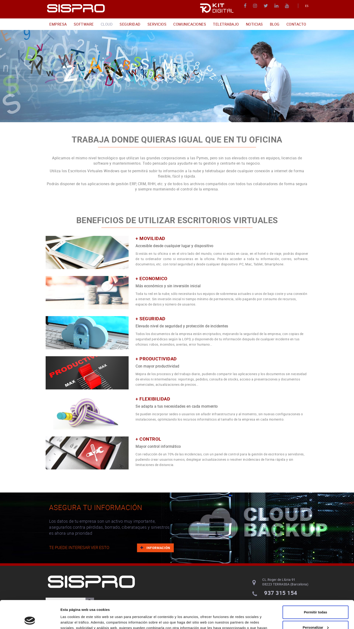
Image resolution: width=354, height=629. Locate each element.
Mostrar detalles (73, 620)
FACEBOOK (246, 5)
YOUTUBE (287, 5)
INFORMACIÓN (155, 547)
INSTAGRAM (255, 5)
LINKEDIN (277, 5)
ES (307, 6)
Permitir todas (315, 586)
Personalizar (316, 601)
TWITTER (266, 5)
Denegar (315, 616)
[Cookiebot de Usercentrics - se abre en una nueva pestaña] (30, 620)
